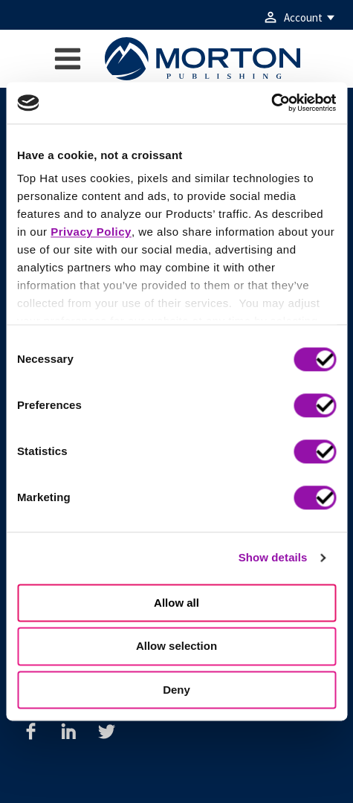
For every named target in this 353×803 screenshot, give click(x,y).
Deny (176, 689)
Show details (273, 557)
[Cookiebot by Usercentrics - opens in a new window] (271, 102)
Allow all (176, 602)
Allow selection (176, 646)
